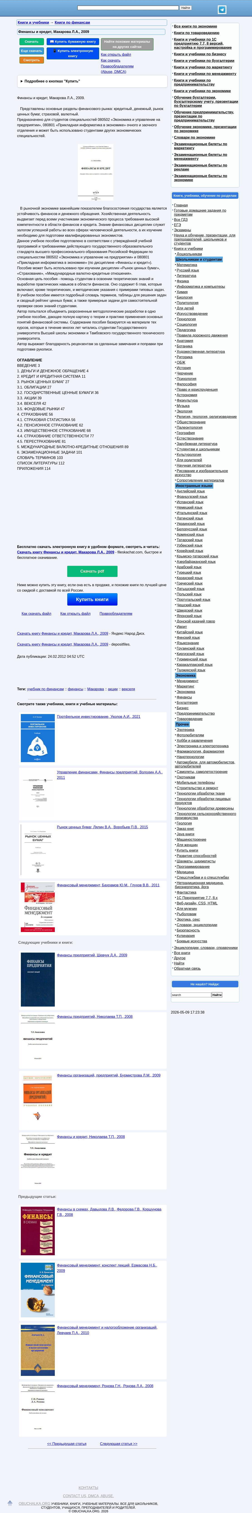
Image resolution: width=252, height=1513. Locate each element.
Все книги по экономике (195, 26)
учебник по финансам (45, 689)
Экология (184, 411)
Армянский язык (190, 534)
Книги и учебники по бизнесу (200, 54)
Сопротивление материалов (200, 480)
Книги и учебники (188, 249)
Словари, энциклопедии (197, 925)
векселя (128, 689)
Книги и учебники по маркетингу (203, 67)
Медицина (185, 872)
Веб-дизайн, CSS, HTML (197, 903)
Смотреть (31, 60)
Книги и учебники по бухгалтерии (204, 61)
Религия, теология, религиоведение (207, 417)
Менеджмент (188, 681)
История (184, 368)
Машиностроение (191, 839)
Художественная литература (201, 352)
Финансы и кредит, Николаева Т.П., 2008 (91, 1137)
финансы (75, 689)
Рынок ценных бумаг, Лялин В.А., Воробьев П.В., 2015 (102, 827)
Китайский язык (190, 632)
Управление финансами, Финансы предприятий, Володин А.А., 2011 (110, 775)
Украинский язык (191, 524)
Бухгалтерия (187, 703)
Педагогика (186, 330)
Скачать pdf (92, 571)
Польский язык (189, 594)
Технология (186, 319)
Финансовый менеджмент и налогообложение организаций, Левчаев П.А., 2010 (107, 1330)
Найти (179, 963)
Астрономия (187, 395)
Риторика (185, 357)
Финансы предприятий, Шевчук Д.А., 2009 (92, 955)
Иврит (182, 627)
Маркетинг (185, 686)
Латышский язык (191, 589)
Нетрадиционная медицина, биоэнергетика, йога (199, 885)
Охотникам (186, 777)
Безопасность (188, 930)
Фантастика (186, 892)
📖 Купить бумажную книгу (73, 41)
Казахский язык (190, 578)
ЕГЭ (177, 225)
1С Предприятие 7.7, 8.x (197, 898)
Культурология (189, 455)
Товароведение (190, 719)
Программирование (193, 867)
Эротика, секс (188, 919)
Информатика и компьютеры (201, 286)
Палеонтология (190, 427)
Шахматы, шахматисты (196, 861)
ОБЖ (181, 362)
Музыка (183, 406)
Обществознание (191, 422)
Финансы (184, 697)
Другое (180, 958)
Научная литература (194, 465)
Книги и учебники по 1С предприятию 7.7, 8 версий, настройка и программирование (203, 43)
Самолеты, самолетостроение (202, 772)
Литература (186, 276)
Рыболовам (187, 914)
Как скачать (110, 60)
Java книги (185, 834)
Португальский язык (193, 600)
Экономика (186, 692)
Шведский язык (189, 610)
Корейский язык (190, 551)
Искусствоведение (192, 314)
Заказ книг (185, 829)
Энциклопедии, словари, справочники (206, 948)
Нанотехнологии (190, 757)
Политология (188, 303)
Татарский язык (190, 540)
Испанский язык (190, 502)
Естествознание (190, 438)
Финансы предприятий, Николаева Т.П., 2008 (95, 1017)
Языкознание (188, 643)
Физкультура (187, 400)
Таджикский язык (191, 670)
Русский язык (188, 270)
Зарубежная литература (197, 444)
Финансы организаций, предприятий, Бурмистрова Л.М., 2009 (109, 1075)
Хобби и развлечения (195, 740)
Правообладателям (116, 614)
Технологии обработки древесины (205, 808)
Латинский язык (190, 518)
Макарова (95, 689)
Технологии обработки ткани (201, 793)
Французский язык (192, 497)
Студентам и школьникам (198, 449)
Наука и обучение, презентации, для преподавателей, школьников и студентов (204, 239)
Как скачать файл (36, 614)
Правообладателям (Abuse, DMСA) (117, 69)
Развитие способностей (197, 856)
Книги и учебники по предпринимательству (194, 82)
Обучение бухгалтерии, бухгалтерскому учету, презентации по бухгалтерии (206, 102)
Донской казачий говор (196, 621)
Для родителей (189, 460)
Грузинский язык (190, 648)
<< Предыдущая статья (66, 1444)
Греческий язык (190, 583)
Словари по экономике (194, 137)
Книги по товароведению (196, 33)
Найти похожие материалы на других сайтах (127, 44)
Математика (187, 265)
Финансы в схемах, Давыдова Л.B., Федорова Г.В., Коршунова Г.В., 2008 (109, 1212)
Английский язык (191, 491)
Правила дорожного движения (202, 335)
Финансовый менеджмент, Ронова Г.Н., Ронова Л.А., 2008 (105, 1386)
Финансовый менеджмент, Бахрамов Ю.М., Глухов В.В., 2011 (108, 885)
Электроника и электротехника (203, 746)
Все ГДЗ (181, 220)
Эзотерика (185, 730)
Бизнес (183, 708)
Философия (187, 384)
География (186, 433)
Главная (181, 205)
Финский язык (188, 637)
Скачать (31, 41)
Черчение (185, 373)
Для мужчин (187, 909)
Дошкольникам (189, 254)
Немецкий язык (189, 507)
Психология (187, 379)
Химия (182, 292)
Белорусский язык (192, 529)
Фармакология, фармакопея (200, 751)
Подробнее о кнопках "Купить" (52, 81)
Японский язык (189, 616)
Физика (183, 281)
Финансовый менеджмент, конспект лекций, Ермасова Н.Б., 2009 (107, 1268)
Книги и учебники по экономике (202, 91)
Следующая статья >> (118, 1444)
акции (113, 689)
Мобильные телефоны (196, 783)
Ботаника (184, 346)
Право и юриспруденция (197, 389)
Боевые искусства (192, 941)
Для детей (185, 308)
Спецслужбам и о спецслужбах (203, 877)
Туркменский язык (192, 659)
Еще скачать (31, 51)
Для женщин (187, 845)
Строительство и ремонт (197, 788)
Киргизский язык (190, 654)
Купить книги (92, 599)
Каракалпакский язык (195, 665)
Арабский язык (189, 567)
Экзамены (182, 230)
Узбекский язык (189, 545)
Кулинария (186, 936)
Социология (187, 324)
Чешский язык (188, 605)
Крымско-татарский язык (197, 556)
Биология (185, 297)
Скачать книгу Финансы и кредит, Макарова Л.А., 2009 (65, 552)
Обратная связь (187, 968)
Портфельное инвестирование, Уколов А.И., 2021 (98, 717)
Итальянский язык (192, 513)
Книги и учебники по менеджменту (205, 74)
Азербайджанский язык (196, 562)
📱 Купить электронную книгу (73, 53)
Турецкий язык (189, 572)
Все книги (182, 953)
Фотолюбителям (190, 735)
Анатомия (185, 341)
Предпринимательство (196, 713)
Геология (184, 823)
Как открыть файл (116, 54)
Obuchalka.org (34, 1504)
